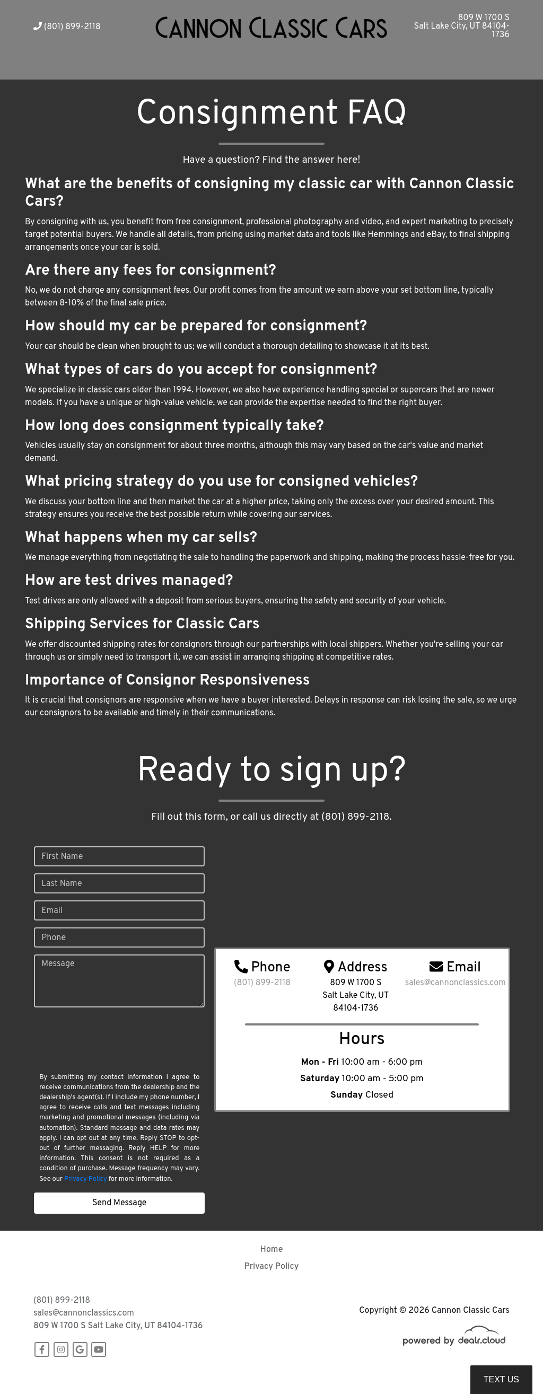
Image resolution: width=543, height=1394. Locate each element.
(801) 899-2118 (67, 27)
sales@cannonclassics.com (83, 1313)
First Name (62, 857)
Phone (53, 938)
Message (57, 964)
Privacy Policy (85, 1179)
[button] (194, 66)
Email (52, 911)
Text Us (501, 1379)
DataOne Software (197, 1376)
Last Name (61, 884)
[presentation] (113, 1049)
